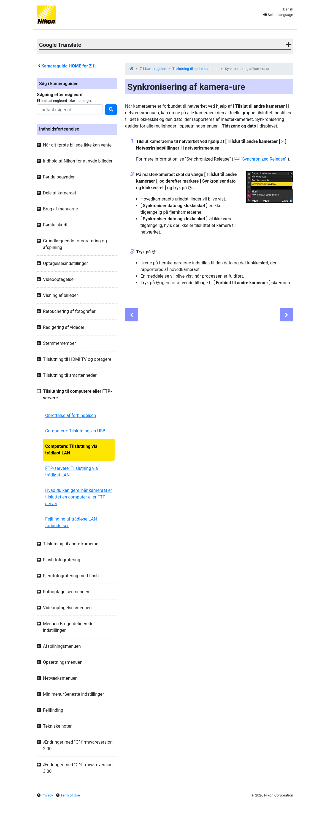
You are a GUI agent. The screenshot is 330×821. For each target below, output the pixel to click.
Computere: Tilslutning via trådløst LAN (71, 450)
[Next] (286, 314)
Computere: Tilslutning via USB (75, 430)
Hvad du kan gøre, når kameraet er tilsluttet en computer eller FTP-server (78, 497)
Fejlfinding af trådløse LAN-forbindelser (71, 522)
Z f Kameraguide (153, 69)
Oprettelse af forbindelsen (70, 415)
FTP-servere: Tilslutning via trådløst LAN (71, 472)
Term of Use (70, 795)
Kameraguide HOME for (67, 66)
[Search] (69, 109)
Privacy (47, 795)
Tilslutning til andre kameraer (195, 69)
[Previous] (131, 314)
